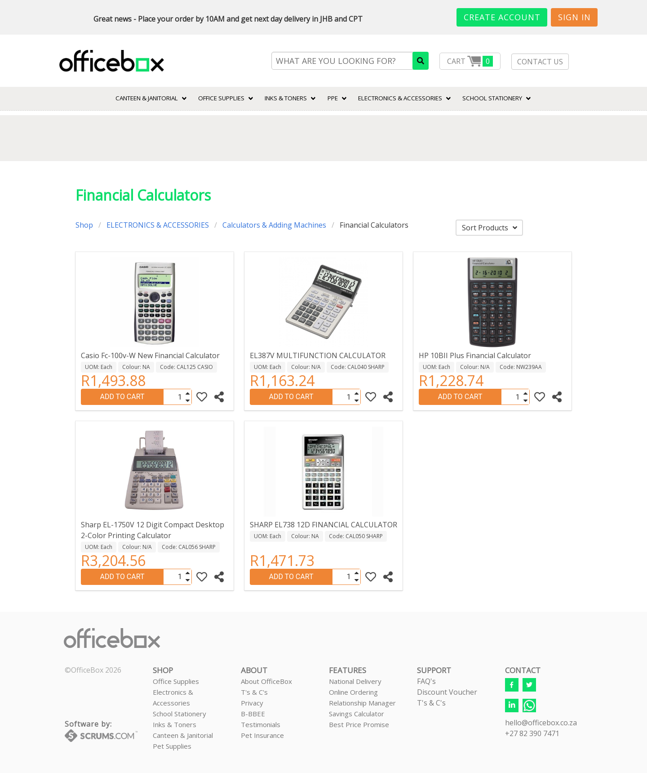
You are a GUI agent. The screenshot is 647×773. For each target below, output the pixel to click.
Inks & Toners (174, 724)
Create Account (502, 17)
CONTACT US (540, 62)
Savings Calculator (356, 713)
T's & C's (254, 692)
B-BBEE (253, 713)
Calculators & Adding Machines (274, 225)
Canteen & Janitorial (183, 735)
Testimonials (260, 724)
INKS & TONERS (286, 98)
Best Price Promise (359, 724)
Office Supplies (221, 98)
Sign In (574, 17)
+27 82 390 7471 (532, 733)
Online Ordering (353, 692)
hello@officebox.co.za (541, 723)
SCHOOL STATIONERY (492, 98)
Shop (84, 225)
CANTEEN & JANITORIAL (146, 98)
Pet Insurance (262, 735)
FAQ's (426, 681)
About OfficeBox (266, 681)
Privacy (252, 702)
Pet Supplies (172, 746)
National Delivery (355, 681)
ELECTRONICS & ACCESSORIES (400, 98)
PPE (333, 98)
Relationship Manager (362, 702)
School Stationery (179, 713)
